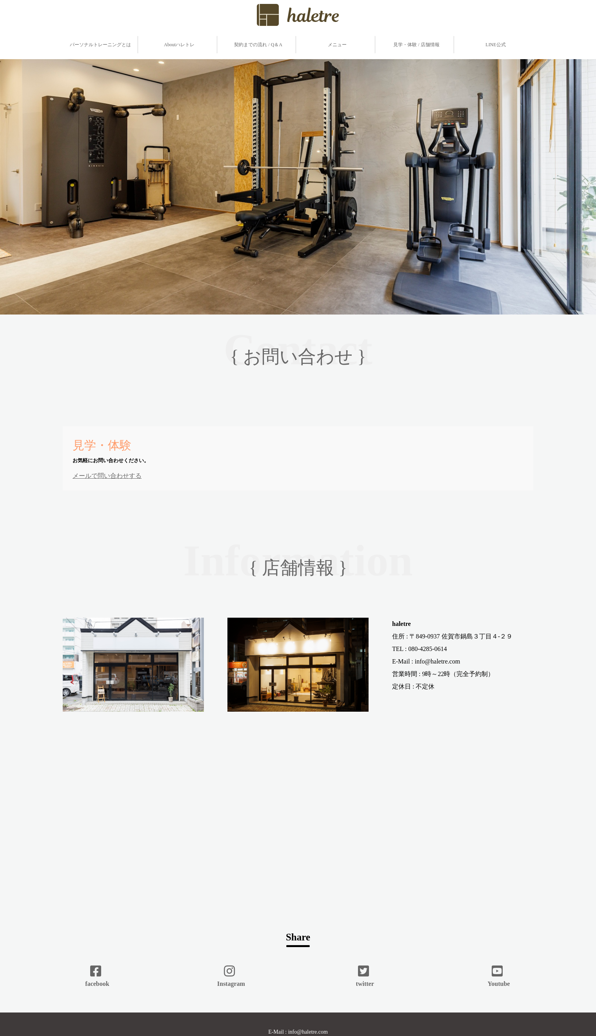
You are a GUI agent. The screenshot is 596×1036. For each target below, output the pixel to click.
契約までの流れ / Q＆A (258, 44)
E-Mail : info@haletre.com (298, 1032)
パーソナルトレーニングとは (100, 44)
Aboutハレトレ (179, 44)
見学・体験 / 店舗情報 (416, 44)
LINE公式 (495, 44)
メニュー (337, 44)
